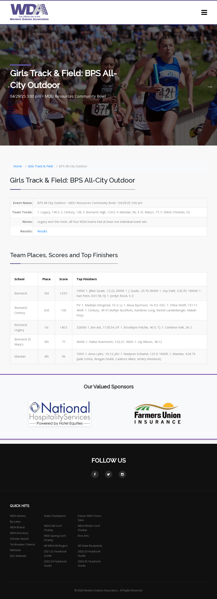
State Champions (55, 516)
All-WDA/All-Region (56, 546)
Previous (8, 85)
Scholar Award (19, 539)
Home (17, 166)
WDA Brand (17, 527)
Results (42, 231)
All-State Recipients (90, 546)
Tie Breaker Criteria (22, 544)
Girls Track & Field (40, 166)
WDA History (18, 516)
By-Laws (15, 521)
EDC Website (18, 556)
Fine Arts (83, 536)
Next (208, 85)
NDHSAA (15, 550)
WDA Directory (19, 533)
